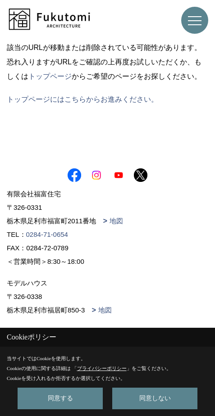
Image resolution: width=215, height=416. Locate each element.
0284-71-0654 (47, 234)
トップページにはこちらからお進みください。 (82, 99)
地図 (116, 221)
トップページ (50, 76)
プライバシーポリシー (102, 368)
